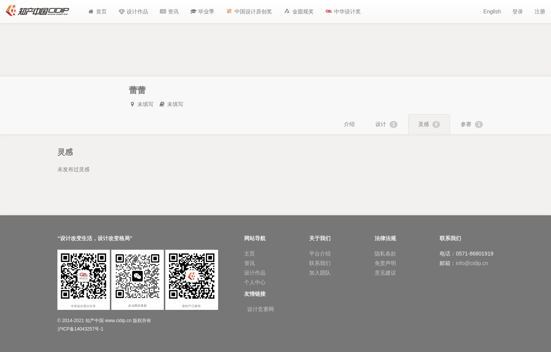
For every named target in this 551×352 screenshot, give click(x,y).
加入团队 (320, 273)
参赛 (472, 124)
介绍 (349, 124)
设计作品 (255, 273)
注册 (540, 11)
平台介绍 (320, 253)
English (492, 11)
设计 (386, 124)
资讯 (249, 263)
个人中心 (255, 282)
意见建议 (385, 273)
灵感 (429, 124)
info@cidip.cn (472, 263)
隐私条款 (385, 253)
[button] (202, 11)
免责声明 (385, 263)
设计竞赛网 (260, 309)
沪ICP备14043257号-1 (80, 329)
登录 (517, 11)
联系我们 (320, 263)
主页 (249, 253)
